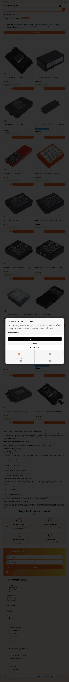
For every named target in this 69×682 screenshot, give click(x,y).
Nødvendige (20, 353)
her (14, 329)
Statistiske (49, 360)
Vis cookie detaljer (34, 347)
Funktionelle (19, 360)
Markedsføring (49, 353)
